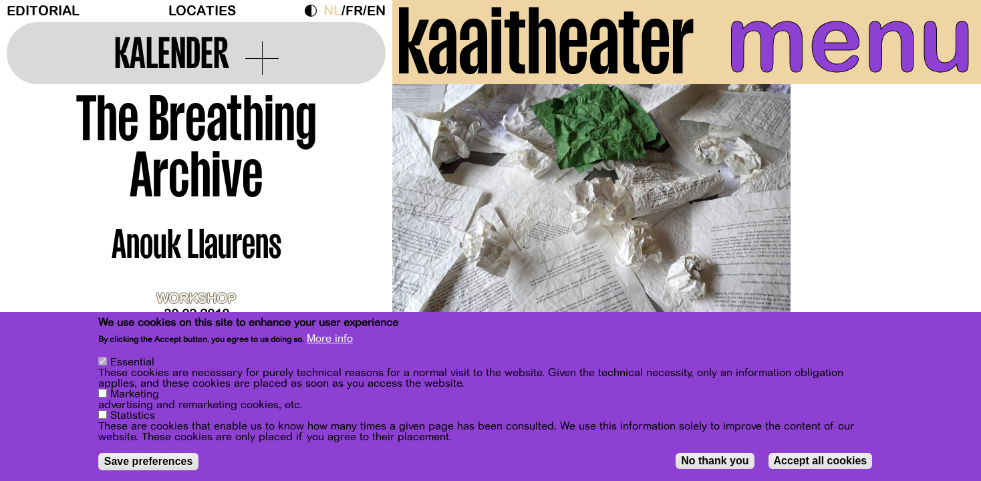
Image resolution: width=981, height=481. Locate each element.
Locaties (202, 11)
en (376, 11)
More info (330, 339)
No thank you (714, 460)
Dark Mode (314, 11)
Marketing (134, 394)
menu (850, 40)
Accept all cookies (820, 460)
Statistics (132, 415)
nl (332, 11)
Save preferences (148, 461)
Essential (132, 362)
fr (354, 11)
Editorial (43, 11)
